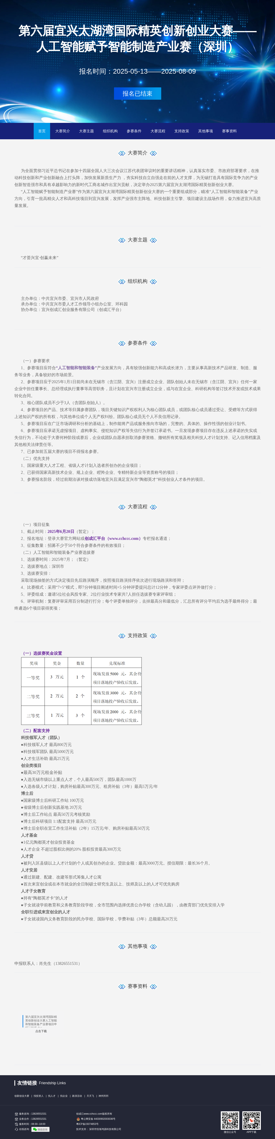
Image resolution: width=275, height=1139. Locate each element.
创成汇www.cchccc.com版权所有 (94, 1113)
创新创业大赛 (21, 1095)
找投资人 (39, 1095)
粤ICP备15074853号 (87, 1124)
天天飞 (90, 1095)
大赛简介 (62, 131)
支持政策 (181, 131)
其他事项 (205, 131)
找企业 (64, 1095)
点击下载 (41, 1031)
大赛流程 (158, 131)
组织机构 (110, 131)
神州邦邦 (103, 1095)
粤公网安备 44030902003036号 (98, 1118)
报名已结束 (137, 93)
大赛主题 (86, 131)
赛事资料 (229, 131)
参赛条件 (134, 131)
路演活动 (77, 1095)
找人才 (51, 1095)
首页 (42, 131)
